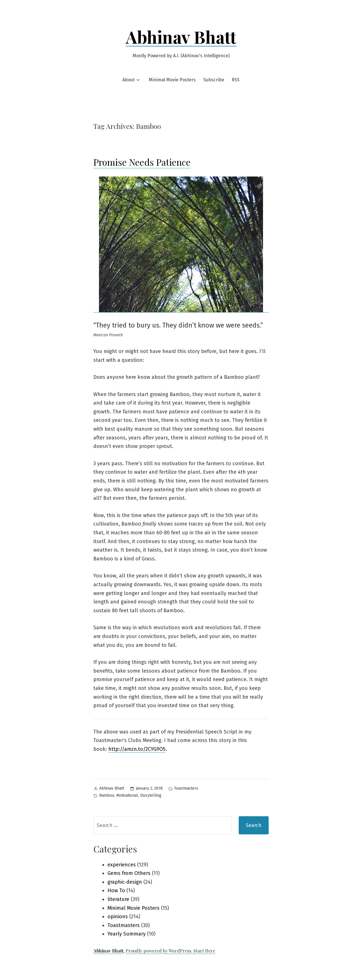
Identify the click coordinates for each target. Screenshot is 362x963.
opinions (117, 916)
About (128, 79)
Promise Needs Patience (142, 162)
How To (116, 890)
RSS (236, 79)
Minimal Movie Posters (172, 79)
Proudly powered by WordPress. (159, 951)
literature (118, 899)
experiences (121, 865)
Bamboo (106, 795)
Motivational (127, 795)
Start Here (204, 951)
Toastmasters (186, 788)
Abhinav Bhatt (181, 36)
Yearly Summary (126, 934)
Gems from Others (128, 873)
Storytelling (150, 795)
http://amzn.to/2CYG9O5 (136, 749)
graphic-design (124, 882)
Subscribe (213, 79)
